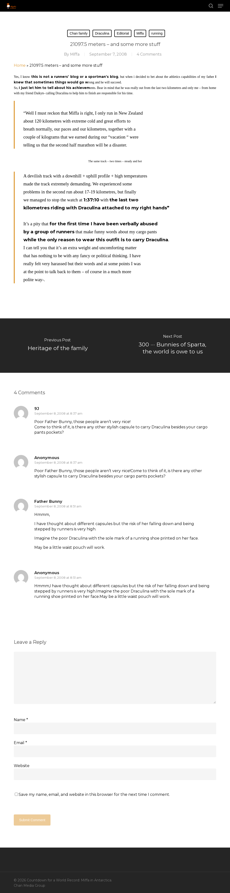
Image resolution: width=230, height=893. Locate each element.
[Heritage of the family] (57, 345)
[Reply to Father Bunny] (42, 556)
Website (21, 765)
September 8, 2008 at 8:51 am (57, 506)
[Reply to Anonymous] (42, 485)
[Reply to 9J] (42, 441)
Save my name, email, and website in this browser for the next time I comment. (94, 794)
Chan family (78, 33)
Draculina (102, 33)
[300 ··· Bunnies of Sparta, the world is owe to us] (172, 345)
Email (20, 742)
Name (21, 719)
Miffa (140, 33)
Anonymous (46, 573)
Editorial (123, 33)
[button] (220, 5)
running (157, 33)
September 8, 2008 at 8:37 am (58, 413)
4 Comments (149, 54)
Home (20, 65)
